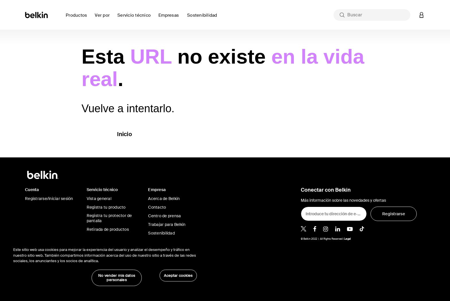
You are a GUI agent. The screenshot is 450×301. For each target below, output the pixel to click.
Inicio (124, 134)
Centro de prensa (164, 215)
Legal (347, 239)
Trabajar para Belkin (166, 224)
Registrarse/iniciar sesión (49, 198)
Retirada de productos (108, 229)
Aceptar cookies (178, 275)
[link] (204, 18)
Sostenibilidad (161, 233)
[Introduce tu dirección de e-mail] (334, 214)
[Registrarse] (394, 214)
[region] (105, 263)
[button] (421, 15)
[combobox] (371, 15)
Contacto (157, 207)
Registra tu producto (106, 207)
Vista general (99, 198)
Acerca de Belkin (164, 198)
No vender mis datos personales (116, 278)
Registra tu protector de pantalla (109, 218)
